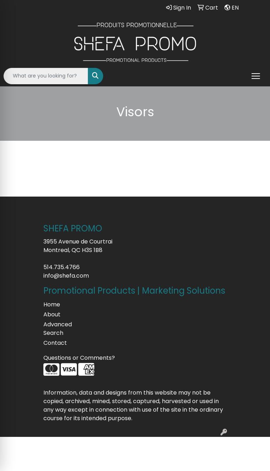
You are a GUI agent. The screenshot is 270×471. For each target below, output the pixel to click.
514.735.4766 (61, 267)
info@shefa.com (66, 276)
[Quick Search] (46, 76)
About (51, 314)
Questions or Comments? (79, 358)
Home (51, 304)
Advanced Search (57, 328)
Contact (55, 343)
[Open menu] (256, 76)
